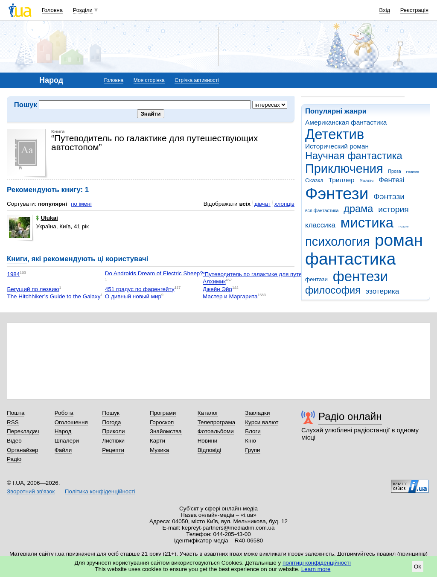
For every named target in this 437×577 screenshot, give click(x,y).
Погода (111, 422)
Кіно (250, 440)
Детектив (334, 134)
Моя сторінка (149, 80)
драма (358, 208)
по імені (81, 204)
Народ (63, 431)
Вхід (384, 10)
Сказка (314, 180)
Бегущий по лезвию (33, 289)
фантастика (350, 259)
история (393, 209)
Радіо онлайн (350, 416)
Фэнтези (336, 193)
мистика (367, 222)
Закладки (257, 413)
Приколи (113, 431)
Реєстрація (414, 10)
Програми (163, 413)
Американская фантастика (346, 122)
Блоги (253, 431)
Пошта (15, 413)
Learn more (316, 569)
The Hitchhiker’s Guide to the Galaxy (53, 296)
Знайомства (166, 431)
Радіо (14, 459)
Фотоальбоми (216, 431)
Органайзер (22, 450)
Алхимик (214, 282)
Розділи (83, 10)
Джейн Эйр (217, 289)
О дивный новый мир (133, 296)
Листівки (113, 440)
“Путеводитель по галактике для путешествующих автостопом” (286, 274)
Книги (17, 259)
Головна (52, 10)
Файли (63, 450)
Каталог (208, 413)
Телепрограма (217, 422)
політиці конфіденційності (317, 563)
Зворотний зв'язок (31, 491)
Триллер (342, 180)
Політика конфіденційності (100, 491)
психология (337, 241)
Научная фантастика (353, 155)
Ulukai (47, 218)
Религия (412, 172)
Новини (208, 440)
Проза (394, 171)
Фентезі (391, 180)
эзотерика (382, 291)
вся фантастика (322, 210)
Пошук (110, 413)
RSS (13, 422)
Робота (64, 413)
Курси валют (261, 422)
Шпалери (67, 440)
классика (320, 225)
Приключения (344, 168)
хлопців (284, 204)
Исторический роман (337, 146)
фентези (360, 276)
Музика (159, 450)
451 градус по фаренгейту (140, 289)
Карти (157, 440)
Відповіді (209, 450)
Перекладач (23, 431)
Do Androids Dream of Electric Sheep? (154, 273)
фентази (316, 279)
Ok (417, 566)
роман (399, 240)
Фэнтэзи (389, 196)
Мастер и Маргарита (230, 296)
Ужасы (366, 180)
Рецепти (113, 450)
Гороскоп (162, 422)
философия (333, 290)
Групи (252, 450)
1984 (13, 274)
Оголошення (71, 422)
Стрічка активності (196, 80)
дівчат (262, 204)
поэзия (404, 226)
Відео (14, 440)
